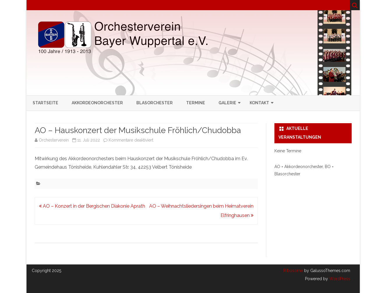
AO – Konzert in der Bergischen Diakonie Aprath (92, 206)
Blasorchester (154, 102)
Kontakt (259, 102)
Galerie (227, 102)
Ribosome (293, 270)
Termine (195, 102)
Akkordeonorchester (97, 102)
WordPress (339, 278)
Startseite (45, 102)
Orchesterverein (54, 140)
